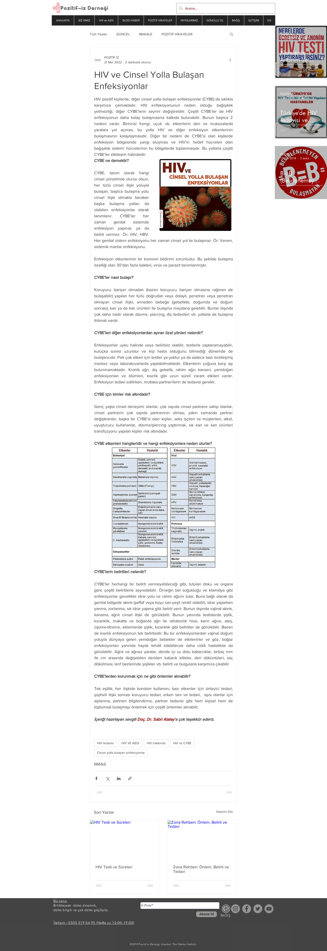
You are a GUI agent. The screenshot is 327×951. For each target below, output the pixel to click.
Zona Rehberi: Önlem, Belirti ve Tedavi (201, 869)
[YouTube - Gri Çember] (269, 908)
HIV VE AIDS (130, 743)
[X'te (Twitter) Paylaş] (107, 778)
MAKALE (145, 34)
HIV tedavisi (105, 743)
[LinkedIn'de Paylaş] (119, 778)
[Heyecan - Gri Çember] (257, 908)
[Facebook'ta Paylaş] (96, 778)
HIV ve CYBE (182, 743)
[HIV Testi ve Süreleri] (124, 839)
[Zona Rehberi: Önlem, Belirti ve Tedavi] (202, 839)
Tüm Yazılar (98, 34)
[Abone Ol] (206, 914)
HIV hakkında (156, 743)
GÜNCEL (123, 34)
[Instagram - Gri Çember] (235, 908)
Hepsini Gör (224, 811)
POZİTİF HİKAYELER (176, 34)
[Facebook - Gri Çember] (246, 908)
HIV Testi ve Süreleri (114, 867)
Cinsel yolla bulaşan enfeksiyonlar (121, 752)
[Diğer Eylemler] (230, 60)
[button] (231, 34)
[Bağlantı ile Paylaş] (130, 778)
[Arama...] (225, 8)
